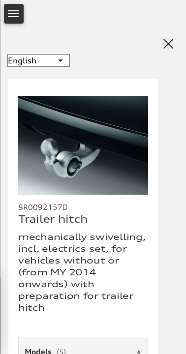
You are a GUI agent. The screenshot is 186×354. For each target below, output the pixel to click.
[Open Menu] (14, 14)
